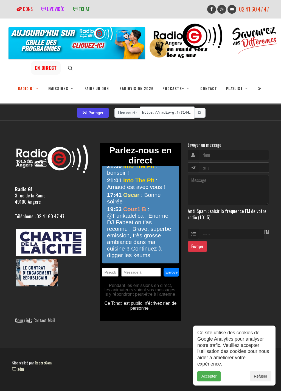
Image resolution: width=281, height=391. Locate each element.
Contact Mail (44, 320)
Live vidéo (52, 9)
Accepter (209, 376)
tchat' (81, 9)
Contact (208, 88)
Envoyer (197, 246)
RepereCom (43, 363)
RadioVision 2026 (136, 88)
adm (18, 369)
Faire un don (97, 88)
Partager (92, 113)
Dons (24, 9)
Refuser (260, 376)
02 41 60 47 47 (254, 9)
